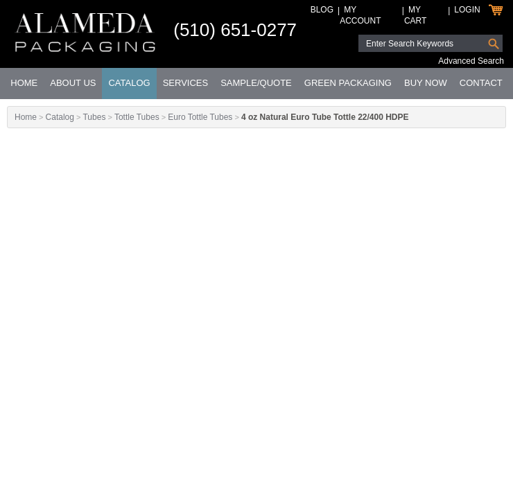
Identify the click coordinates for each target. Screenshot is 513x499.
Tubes (93, 117)
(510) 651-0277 (235, 29)
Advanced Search (471, 61)
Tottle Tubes (136, 117)
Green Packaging (348, 83)
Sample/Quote (256, 83)
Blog (322, 10)
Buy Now (425, 83)
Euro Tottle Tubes (200, 117)
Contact (481, 83)
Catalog (129, 83)
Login (467, 10)
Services (186, 83)
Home (23, 83)
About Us (73, 83)
